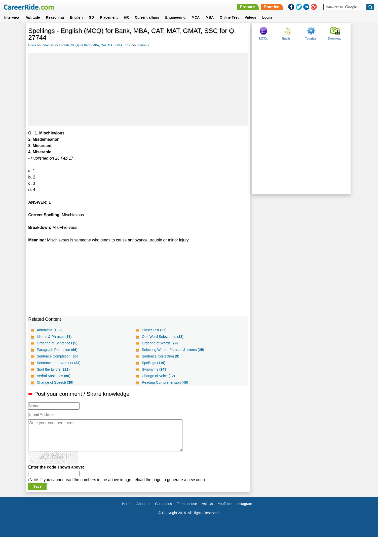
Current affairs (147, 17)
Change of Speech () (55, 382)
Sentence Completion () (57, 356)
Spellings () (153, 363)
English (76, 17)
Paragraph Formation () (57, 350)
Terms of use (187, 504)
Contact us (163, 504)
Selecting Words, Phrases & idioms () (173, 350)
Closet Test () (154, 330)
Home (32, 45)
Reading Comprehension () (165, 382)
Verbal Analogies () (53, 376)
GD (91, 17)
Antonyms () (49, 330)
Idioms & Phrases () (54, 337)
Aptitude (33, 17)
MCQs (263, 38)
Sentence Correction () (160, 356)
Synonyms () (154, 369)
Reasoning (55, 17)
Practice (271, 7)
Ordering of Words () (160, 343)
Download (334, 38)
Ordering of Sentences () (57, 343)
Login (267, 17)
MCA (196, 17)
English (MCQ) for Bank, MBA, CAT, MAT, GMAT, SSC (95, 45)
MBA (210, 17)
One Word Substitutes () (162, 337)
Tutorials (311, 38)
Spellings (143, 45)
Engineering (175, 17)
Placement (109, 17)
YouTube (225, 504)
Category (48, 45)
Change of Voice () (158, 376)
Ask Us (207, 504)
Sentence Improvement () (59, 363)
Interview (12, 17)
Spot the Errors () (53, 369)
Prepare (247, 7)
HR (126, 17)
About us (143, 504)
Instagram (244, 504)
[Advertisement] (138, 90)
